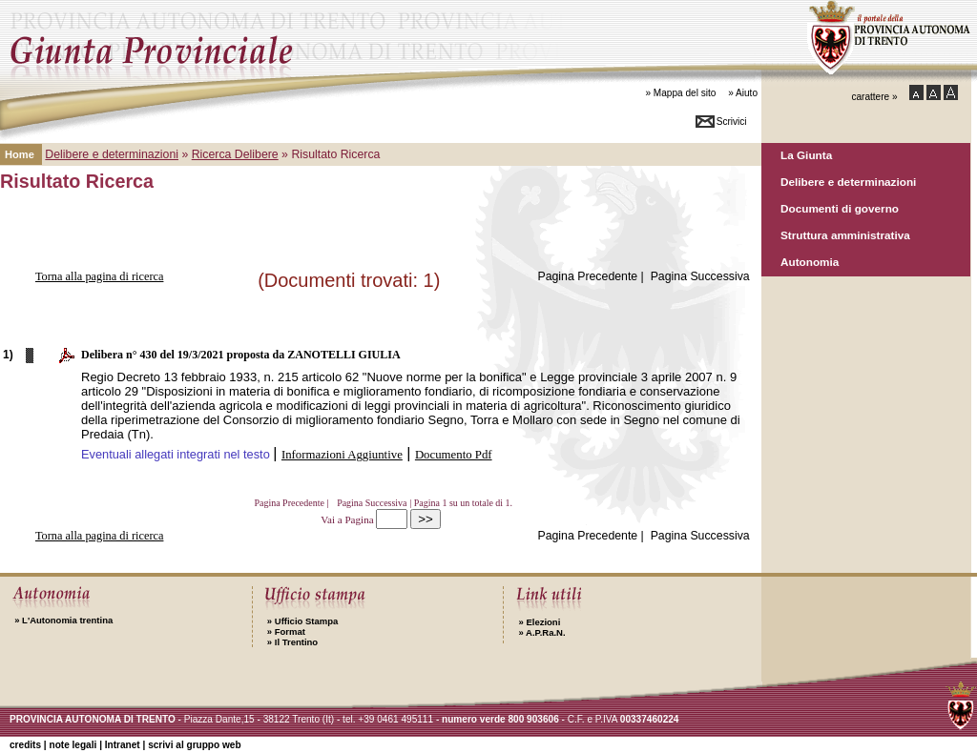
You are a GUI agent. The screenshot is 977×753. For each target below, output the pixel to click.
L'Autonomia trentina (63, 620)
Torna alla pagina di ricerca (99, 276)
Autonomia (809, 261)
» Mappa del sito (680, 93)
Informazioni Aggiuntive (342, 454)
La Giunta (806, 155)
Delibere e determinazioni (848, 181)
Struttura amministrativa (845, 235)
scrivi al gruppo (194, 745)
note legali (72, 745)
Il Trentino (292, 642)
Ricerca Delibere (235, 154)
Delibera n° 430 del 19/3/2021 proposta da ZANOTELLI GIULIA (241, 354)
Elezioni (539, 622)
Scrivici (732, 121)
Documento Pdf (453, 454)
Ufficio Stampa (302, 621)
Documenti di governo (839, 208)
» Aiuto (743, 93)
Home (19, 154)
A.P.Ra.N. (541, 632)
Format (286, 631)
